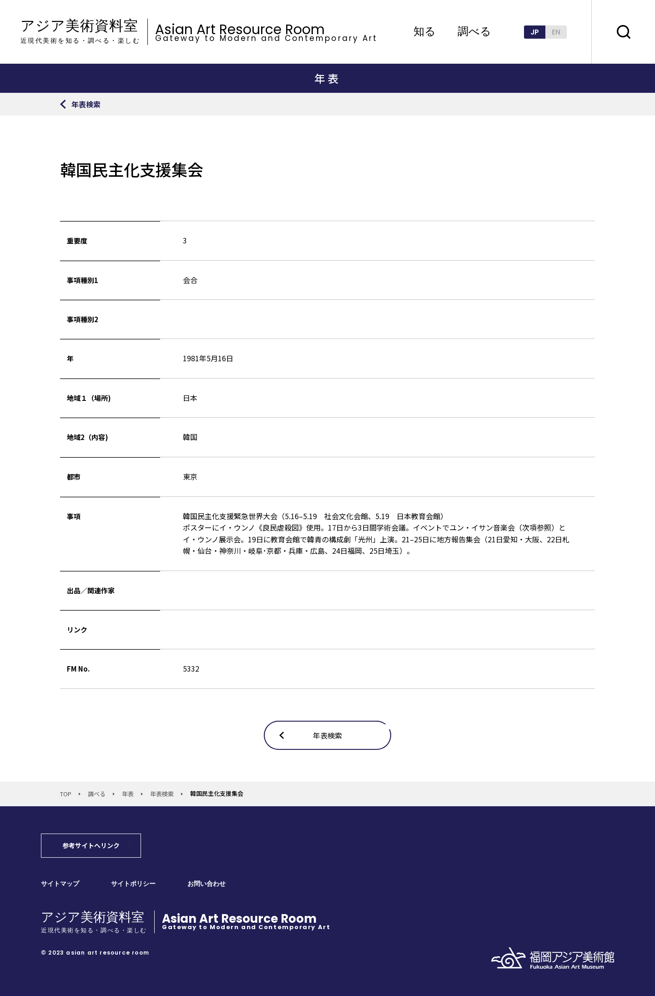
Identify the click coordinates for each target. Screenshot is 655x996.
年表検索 (162, 793)
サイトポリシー (133, 883)
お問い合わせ (206, 883)
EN (556, 32)
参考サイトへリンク (91, 845)
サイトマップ (60, 883)
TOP (65, 793)
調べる (474, 31)
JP (534, 32)
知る (424, 31)
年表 (128, 793)
